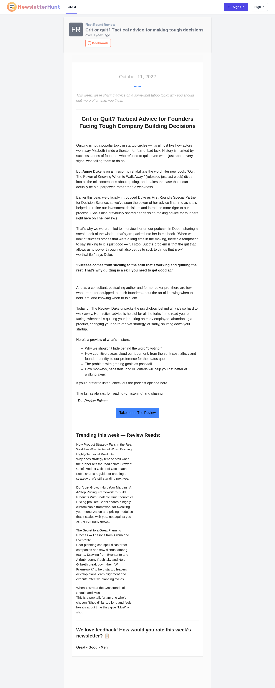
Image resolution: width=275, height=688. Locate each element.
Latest (71, 7)
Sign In (259, 7)
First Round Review (100, 24)
